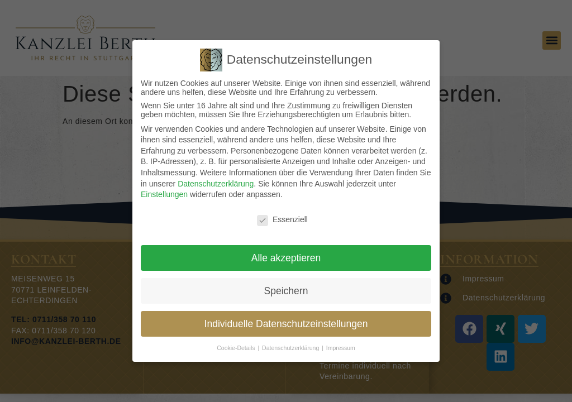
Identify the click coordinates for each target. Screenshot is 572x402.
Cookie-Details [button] (236, 347)
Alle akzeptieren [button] (286, 258)
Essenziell (282, 219)
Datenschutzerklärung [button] (291, 347)
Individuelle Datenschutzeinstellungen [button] (286, 323)
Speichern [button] (286, 290)
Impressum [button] (340, 347)
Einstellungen (164, 194)
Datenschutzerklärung (216, 183)
